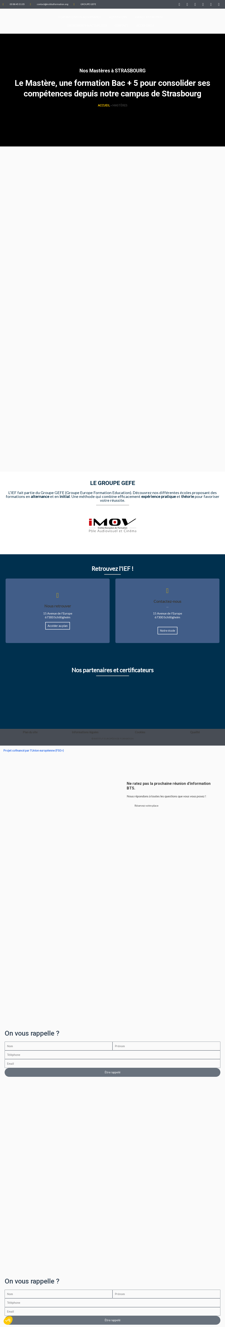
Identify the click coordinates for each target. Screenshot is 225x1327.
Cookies (140, 732)
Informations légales (85, 732)
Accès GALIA (145, 25)
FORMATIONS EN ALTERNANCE (79, 17)
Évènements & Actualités (87, 25)
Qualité (195, 732)
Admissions (118, 17)
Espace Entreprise (149, 17)
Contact (121, 25)
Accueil (104, 105)
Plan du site (30, 732)
